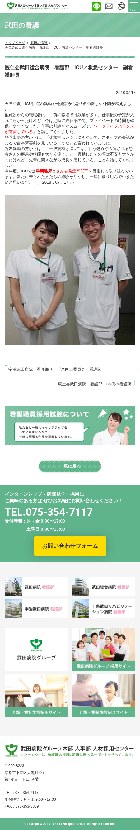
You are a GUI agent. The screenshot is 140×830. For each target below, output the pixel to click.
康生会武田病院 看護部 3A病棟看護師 (96, 384)
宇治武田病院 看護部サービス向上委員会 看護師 (53, 369)
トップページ (15, 43)
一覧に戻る (70, 466)
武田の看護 (39, 43)
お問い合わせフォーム (70, 546)
